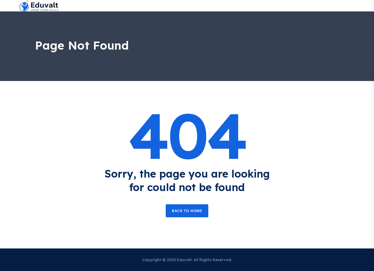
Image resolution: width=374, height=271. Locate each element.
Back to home (187, 211)
